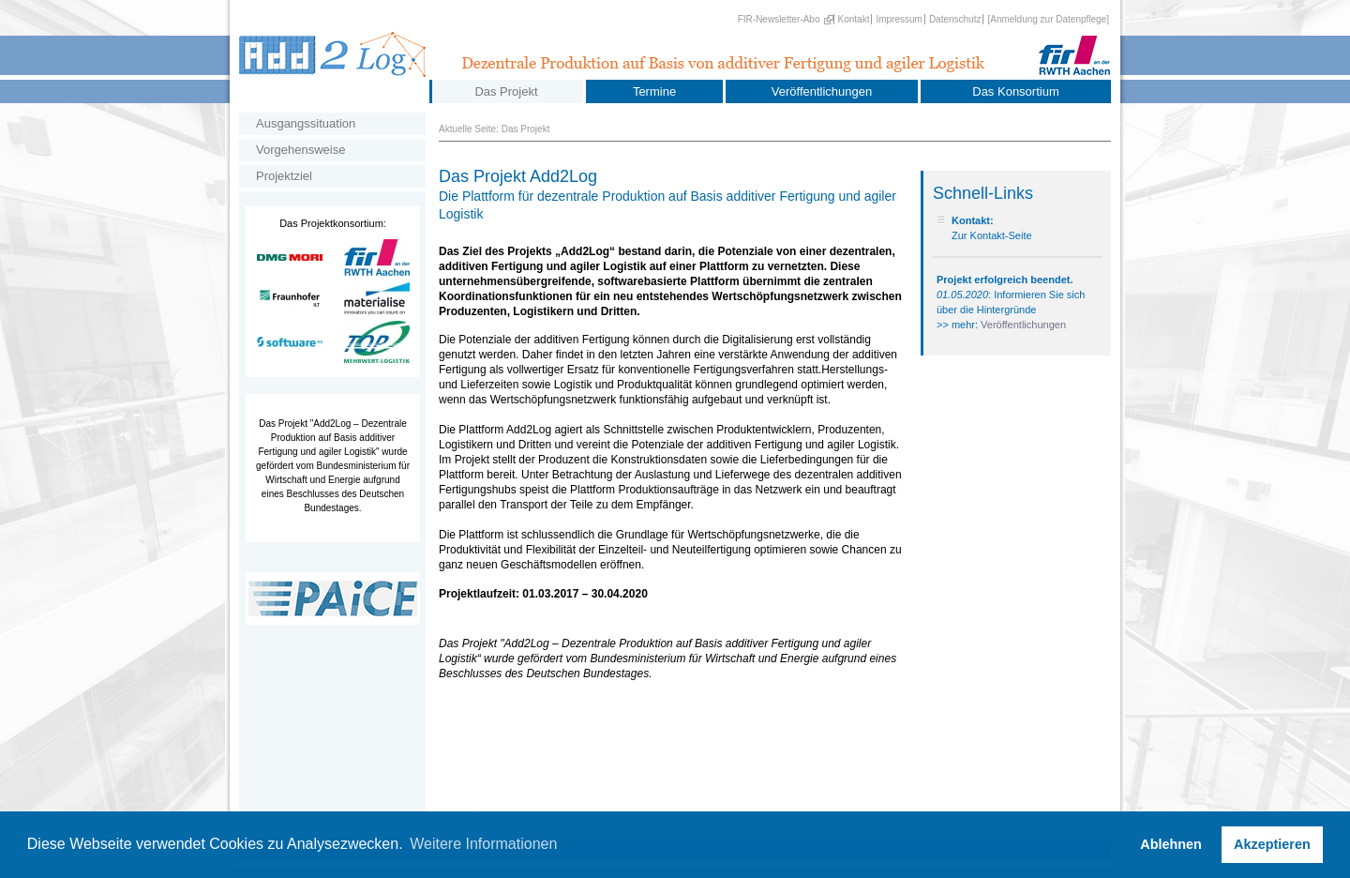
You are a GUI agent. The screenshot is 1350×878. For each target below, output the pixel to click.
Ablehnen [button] (1171, 844)
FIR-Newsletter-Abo (779, 19)
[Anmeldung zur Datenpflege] (1048, 19)
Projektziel (284, 176)
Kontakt (854, 19)
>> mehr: (959, 324)
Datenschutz (955, 19)
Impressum (899, 19)
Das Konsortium (1015, 91)
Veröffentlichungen (822, 91)
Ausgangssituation (305, 123)
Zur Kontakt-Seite (992, 235)
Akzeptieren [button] (1272, 844)
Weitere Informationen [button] (483, 844)
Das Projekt (505, 91)
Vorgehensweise (300, 150)
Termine (654, 91)
